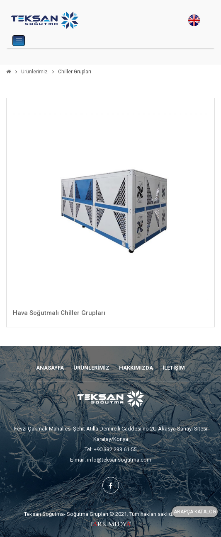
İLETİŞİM (174, 368)
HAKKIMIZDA (136, 368)
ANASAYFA (50, 368)
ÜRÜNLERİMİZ (91, 368)
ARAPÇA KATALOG (195, 512)
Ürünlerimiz (34, 72)
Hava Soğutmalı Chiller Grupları (59, 313)
